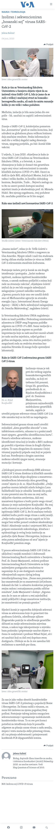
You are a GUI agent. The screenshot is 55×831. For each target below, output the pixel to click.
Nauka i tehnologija (13, 12)
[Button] (48, 44)
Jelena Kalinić (8, 33)
